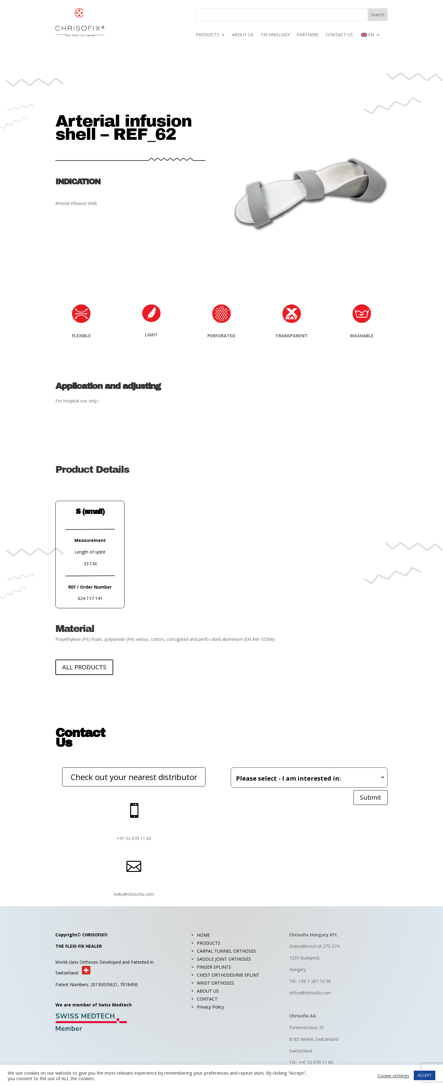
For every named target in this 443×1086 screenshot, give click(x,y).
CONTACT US (339, 35)
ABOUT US (243, 35)
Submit (370, 797)
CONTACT (207, 999)
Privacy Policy (210, 1007)
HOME (203, 935)
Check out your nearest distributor (133, 776)
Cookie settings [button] (393, 1075)
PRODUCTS (207, 35)
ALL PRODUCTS (84, 667)
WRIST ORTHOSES (215, 983)
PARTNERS (308, 35)
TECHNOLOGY (275, 35)
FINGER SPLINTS (214, 967)
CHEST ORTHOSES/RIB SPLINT (228, 975)
